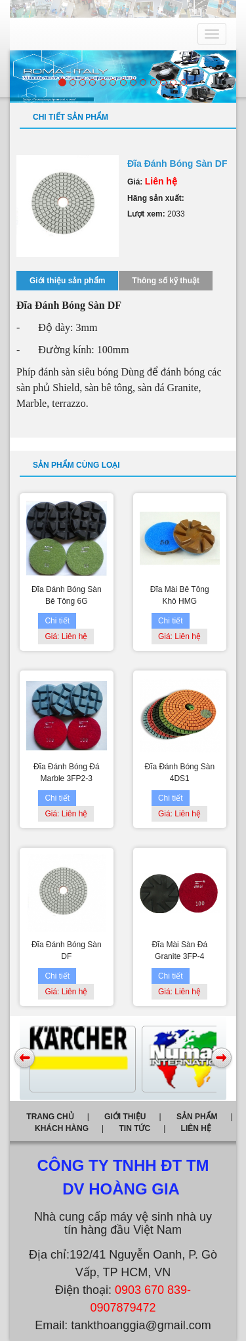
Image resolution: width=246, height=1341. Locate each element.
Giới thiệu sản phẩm (67, 280)
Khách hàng (62, 1128)
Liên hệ (196, 1128)
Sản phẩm (197, 1116)
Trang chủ (49, 1116)
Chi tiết (57, 620)
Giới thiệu (125, 1116)
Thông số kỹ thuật (165, 280)
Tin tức (134, 1128)
